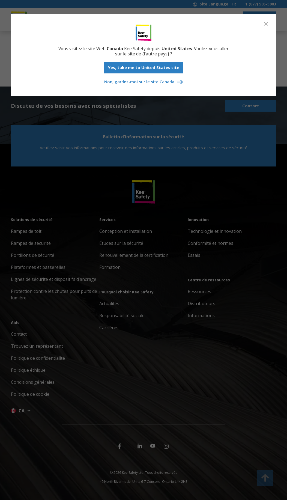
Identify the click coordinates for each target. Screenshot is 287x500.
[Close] (266, 24)
